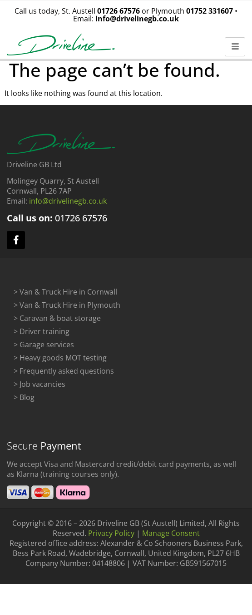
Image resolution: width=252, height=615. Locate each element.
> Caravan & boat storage (57, 322)
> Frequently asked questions (64, 375)
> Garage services (44, 348)
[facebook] (16, 244)
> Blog (24, 401)
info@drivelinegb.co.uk (137, 19)
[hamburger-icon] (235, 46)
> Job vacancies (39, 388)
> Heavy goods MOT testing (60, 361)
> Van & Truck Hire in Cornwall (65, 295)
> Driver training (41, 335)
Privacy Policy (111, 537)
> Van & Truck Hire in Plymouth (67, 309)
